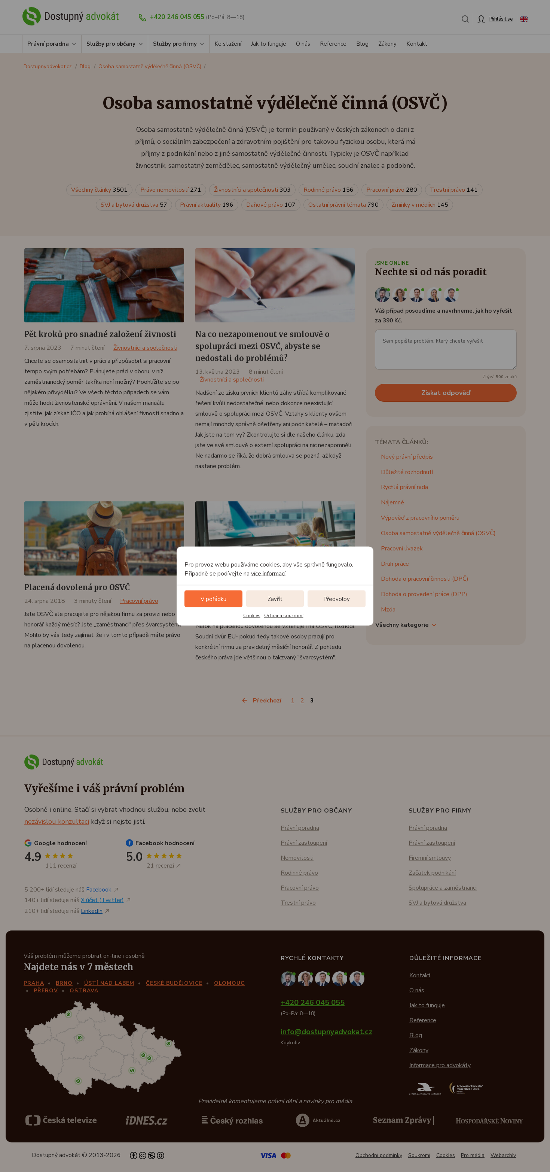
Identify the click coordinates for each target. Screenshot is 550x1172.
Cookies (251, 616)
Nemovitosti (297, 858)
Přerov (46, 990)
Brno (64, 983)
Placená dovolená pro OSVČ (77, 587)
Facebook (98, 890)
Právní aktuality (206, 205)
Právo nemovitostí (170, 190)
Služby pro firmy (175, 44)
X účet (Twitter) (102, 900)
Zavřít (275, 598)
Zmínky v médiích (419, 205)
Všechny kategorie (402, 625)
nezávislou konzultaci (56, 821)
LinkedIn (92, 911)
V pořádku (213, 598)
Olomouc (229, 983)
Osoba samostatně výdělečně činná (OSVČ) (149, 66)
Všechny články (99, 190)
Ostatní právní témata (343, 205)
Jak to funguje (268, 44)
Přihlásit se (501, 18)
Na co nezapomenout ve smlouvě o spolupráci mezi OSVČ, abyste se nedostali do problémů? (262, 346)
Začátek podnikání (432, 873)
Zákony (387, 44)
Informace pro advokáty (440, 1065)
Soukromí (419, 1155)
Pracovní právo (391, 190)
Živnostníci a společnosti (252, 190)
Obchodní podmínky (378, 1155)
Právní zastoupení (304, 843)
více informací (268, 574)
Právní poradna (48, 44)
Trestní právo (454, 190)
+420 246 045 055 (177, 17)
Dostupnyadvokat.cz (48, 66)
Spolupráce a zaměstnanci (443, 888)
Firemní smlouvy (430, 858)
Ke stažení (227, 44)
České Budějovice (174, 983)
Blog (362, 44)
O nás (303, 44)
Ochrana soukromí (283, 616)
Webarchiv (503, 1155)
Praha (34, 983)
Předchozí (267, 700)
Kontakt (416, 44)
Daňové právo (271, 205)
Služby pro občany (110, 44)
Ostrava (84, 990)
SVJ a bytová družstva (134, 205)
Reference (333, 44)
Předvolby (336, 598)
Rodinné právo (328, 190)
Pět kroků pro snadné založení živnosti (100, 334)
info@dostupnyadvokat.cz (326, 1032)
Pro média (473, 1155)
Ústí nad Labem (109, 983)
